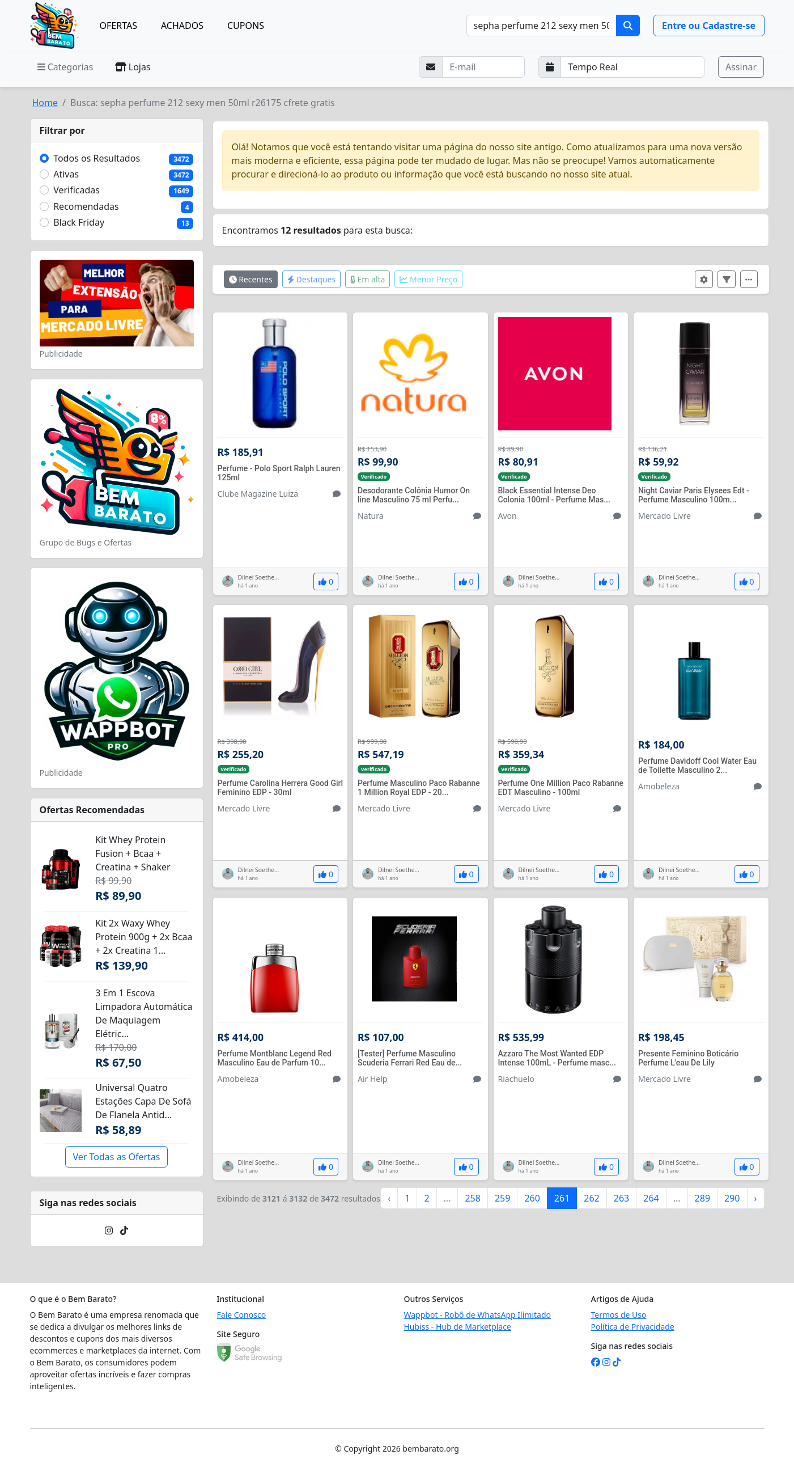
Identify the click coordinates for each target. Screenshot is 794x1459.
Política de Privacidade (632, 1326)
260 (532, 1198)
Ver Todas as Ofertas (116, 1157)
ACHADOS (182, 25)
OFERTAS (118, 25)
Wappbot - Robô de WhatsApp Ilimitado (477, 1314)
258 (472, 1198)
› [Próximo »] (755, 1198)
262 (591, 1198)
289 (702, 1198)
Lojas (133, 67)
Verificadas (76, 190)
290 (732, 1198)
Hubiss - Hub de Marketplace (457, 1326)
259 (502, 1198)
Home (45, 102)
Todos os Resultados (96, 158)
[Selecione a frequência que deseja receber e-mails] (632, 67)
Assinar (741, 67)
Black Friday (78, 222)
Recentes (251, 279)
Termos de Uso (619, 1314)
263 (621, 1198)
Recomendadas (86, 206)
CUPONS (245, 25)
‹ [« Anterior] (389, 1198)
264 (651, 1198)
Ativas (66, 174)
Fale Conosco (241, 1314)
